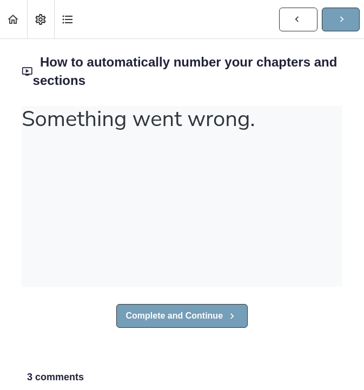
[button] (13, 19)
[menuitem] (40, 19)
